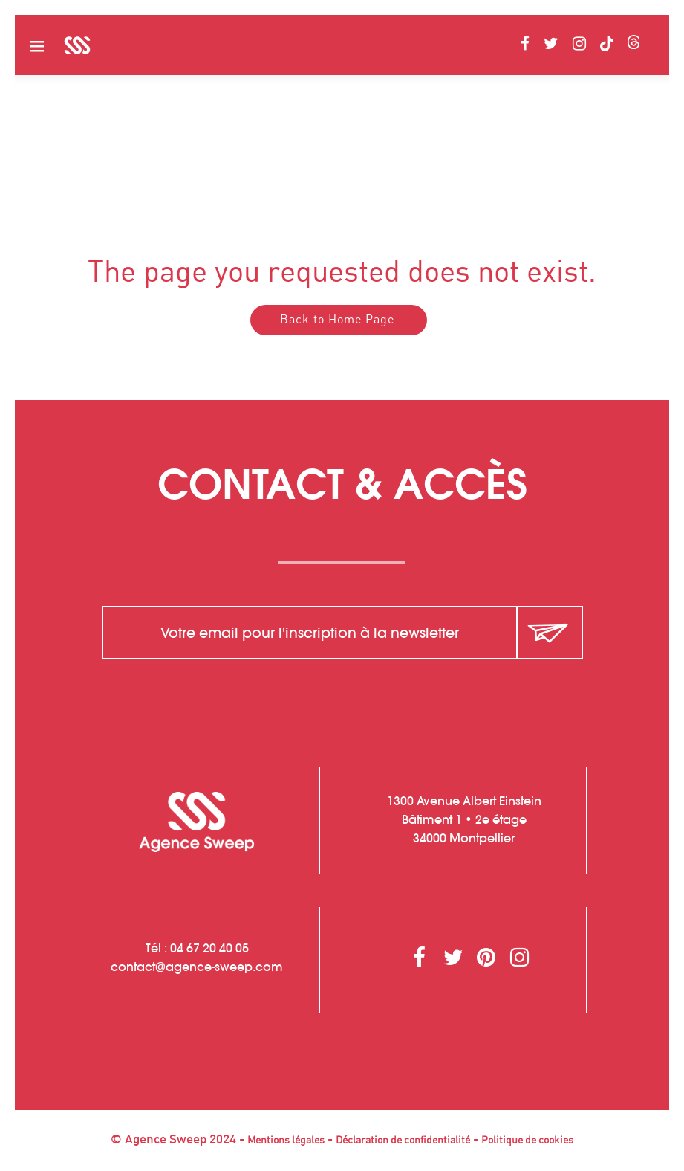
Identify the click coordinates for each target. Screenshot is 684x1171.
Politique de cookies (527, 1140)
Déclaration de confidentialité (403, 1140)
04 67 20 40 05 (209, 948)
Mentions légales (286, 1140)
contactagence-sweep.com (197, 966)
